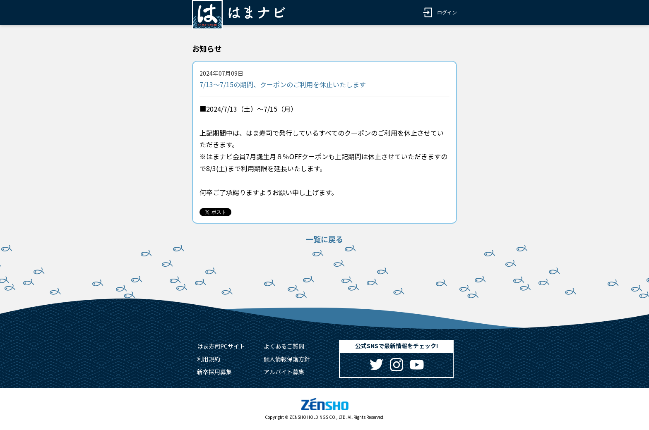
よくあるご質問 (284, 346)
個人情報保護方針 (287, 359)
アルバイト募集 (284, 372)
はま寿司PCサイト (221, 346)
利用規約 (208, 359)
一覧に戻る (324, 239)
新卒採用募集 (214, 372)
